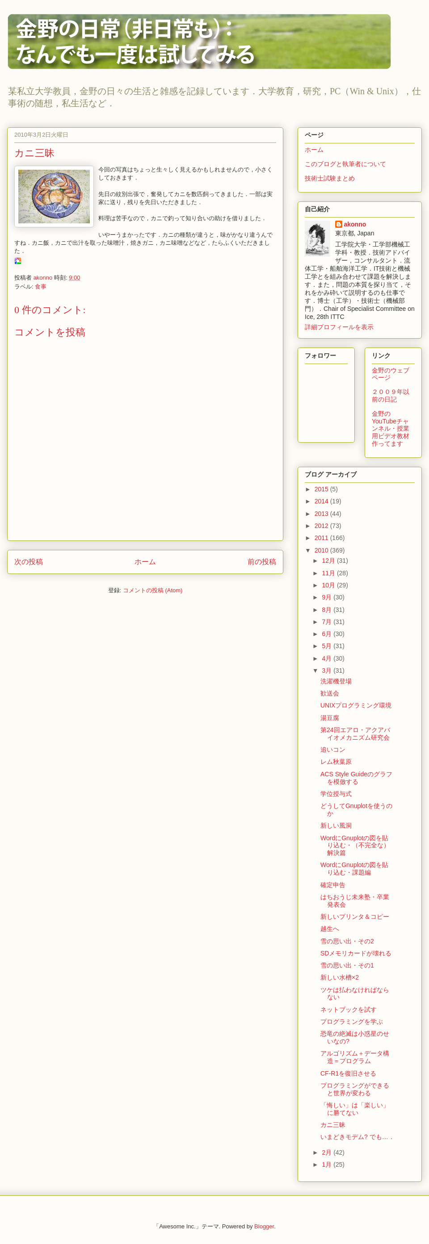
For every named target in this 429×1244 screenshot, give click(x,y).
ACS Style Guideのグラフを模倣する (356, 778)
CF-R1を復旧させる (348, 1073)
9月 (327, 597)
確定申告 (332, 884)
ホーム (145, 561)
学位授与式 (336, 793)
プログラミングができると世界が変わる (354, 1089)
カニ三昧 (332, 1124)
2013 (322, 513)
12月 (329, 560)
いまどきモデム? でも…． (357, 1136)
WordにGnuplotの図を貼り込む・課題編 (354, 868)
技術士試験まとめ (330, 178)
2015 (322, 489)
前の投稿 (262, 561)
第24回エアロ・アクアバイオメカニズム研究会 (355, 733)
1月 (327, 1164)
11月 (329, 573)
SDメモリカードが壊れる (355, 953)
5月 (327, 645)
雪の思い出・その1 (347, 965)
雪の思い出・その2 (347, 941)
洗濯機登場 (336, 681)
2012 (322, 525)
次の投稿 (28, 561)
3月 (327, 670)
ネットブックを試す (348, 1009)
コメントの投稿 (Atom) (153, 590)
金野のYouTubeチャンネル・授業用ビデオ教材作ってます (390, 428)
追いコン (332, 749)
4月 (327, 658)
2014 (322, 501)
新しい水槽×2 (339, 977)
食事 (40, 286)
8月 (327, 609)
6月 (327, 633)
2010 (322, 550)
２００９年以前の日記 (390, 395)
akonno (355, 224)
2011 (322, 537)
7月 (327, 621)
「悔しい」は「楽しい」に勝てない (354, 1109)
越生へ (329, 928)
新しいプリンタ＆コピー (354, 916)
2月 (327, 1152)
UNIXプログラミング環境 (355, 705)
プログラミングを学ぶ (351, 1021)
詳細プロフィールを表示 (339, 327)
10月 (329, 585)
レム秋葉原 (336, 761)
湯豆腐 (329, 717)
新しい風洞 (336, 825)
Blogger (264, 1226)
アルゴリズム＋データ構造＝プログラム (354, 1057)
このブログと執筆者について (345, 164)
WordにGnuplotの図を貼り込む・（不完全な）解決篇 (355, 845)
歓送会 (329, 693)
